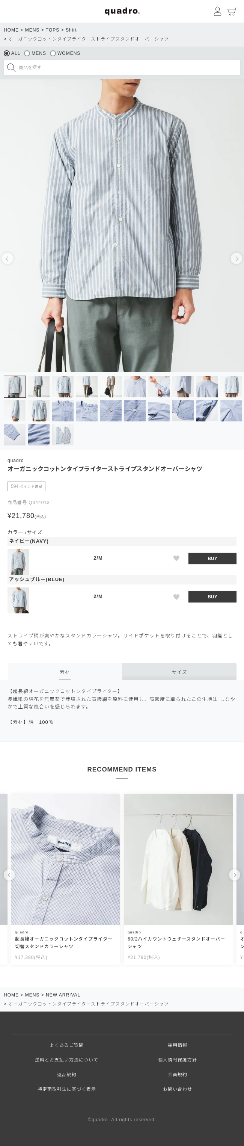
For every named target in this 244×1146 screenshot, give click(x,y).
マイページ (217, 11)
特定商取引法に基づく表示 (67, 1089)
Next (236, 258)
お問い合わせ (177, 1089)
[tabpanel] (122, 225)
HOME (11, 30)
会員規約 (177, 1074)
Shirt (71, 30)
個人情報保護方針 (177, 1060)
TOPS (52, 30)
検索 (11, 67)
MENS (32, 30)
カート (232, 11)
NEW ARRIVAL (63, 995)
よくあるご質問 (67, 1045)
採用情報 (177, 1045)
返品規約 (67, 1074)
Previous (7, 258)
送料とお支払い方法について (66, 1060)
